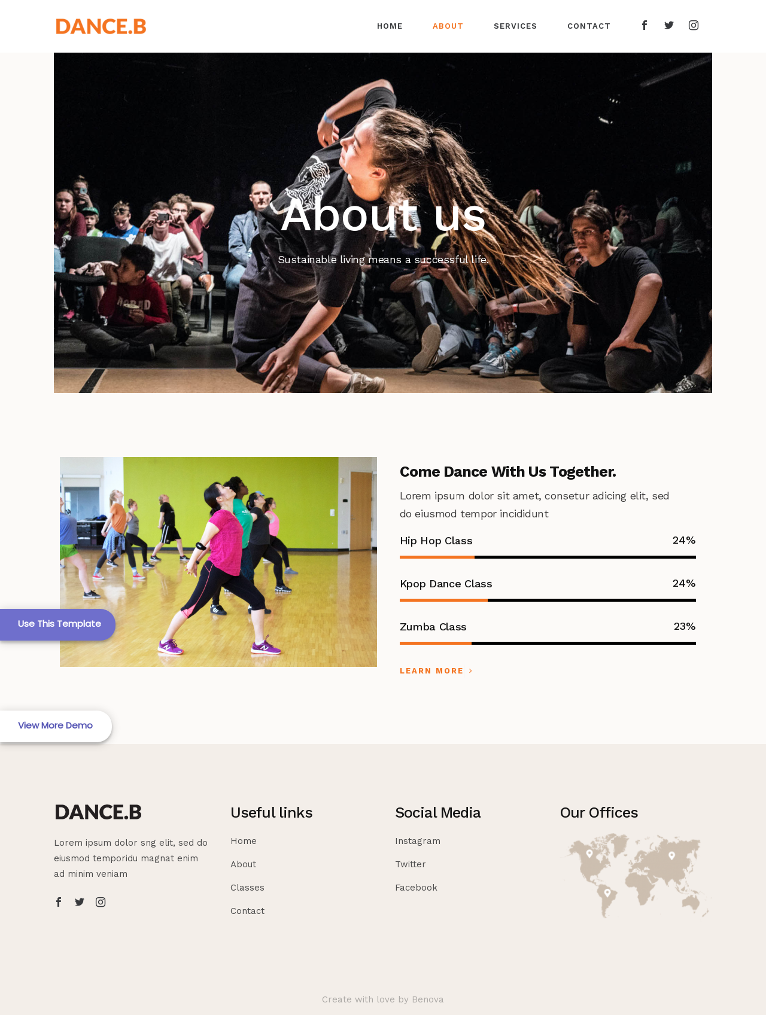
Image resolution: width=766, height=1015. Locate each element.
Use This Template (59, 623)
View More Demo (55, 725)
